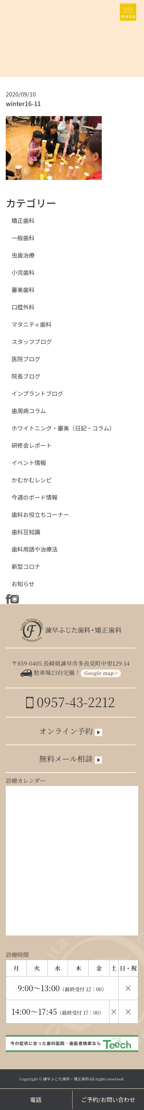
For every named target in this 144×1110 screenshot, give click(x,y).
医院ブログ (26, 359)
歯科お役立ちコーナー (40, 514)
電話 (35, 1099)
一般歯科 (23, 238)
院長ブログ (26, 376)
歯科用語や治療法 (35, 549)
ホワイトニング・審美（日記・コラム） (63, 428)
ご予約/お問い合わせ (108, 1099)
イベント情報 (29, 463)
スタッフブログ (32, 341)
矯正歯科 (23, 220)
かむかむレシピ (32, 480)
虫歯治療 (23, 255)
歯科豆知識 (26, 532)
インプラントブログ (37, 393)
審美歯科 (23, 290)
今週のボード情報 (35, 497)
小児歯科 (23, 272)
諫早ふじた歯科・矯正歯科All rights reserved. (84, 1079)
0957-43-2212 (70, 702)
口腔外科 (23, 307)
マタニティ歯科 (31, 324)
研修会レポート (32, 445)
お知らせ (23, 584)
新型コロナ (26, 566)
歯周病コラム (29, 411)
